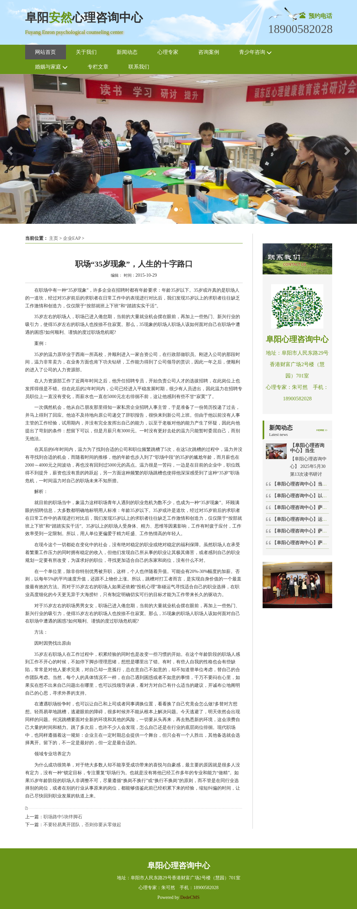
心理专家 (167, 52)
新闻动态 (127, 52)
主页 (53, 238)
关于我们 (86, 52)
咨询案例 (208, 52)
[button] (9, 149)
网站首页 (45, 52)
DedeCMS (189, 897)
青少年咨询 (255, 52)
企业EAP (72, 238)
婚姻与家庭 (51, 67)
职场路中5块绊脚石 (62, 816)
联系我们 (138, 66)
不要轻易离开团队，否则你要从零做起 (82, 824)
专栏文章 (98, 66)
